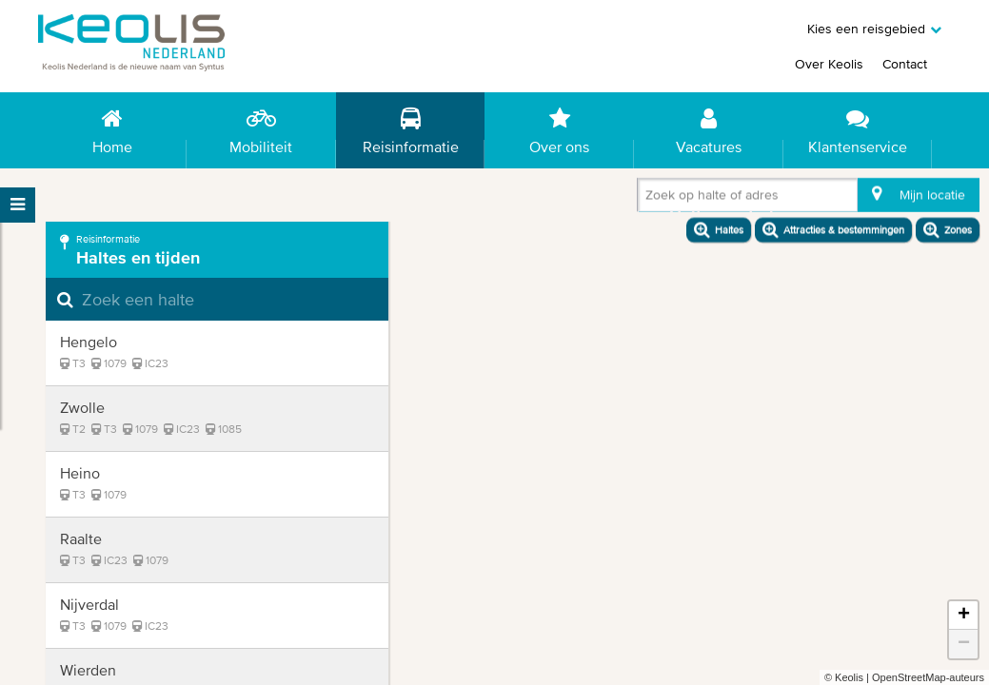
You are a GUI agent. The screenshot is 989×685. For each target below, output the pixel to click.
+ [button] (964, 615)
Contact (904, 63)
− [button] (964, 644)
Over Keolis (829, 63)
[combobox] (649, 198)
